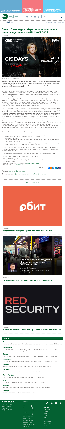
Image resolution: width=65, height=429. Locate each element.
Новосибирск (8, 347)
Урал (45, 417)
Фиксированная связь (28, 410)
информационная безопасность (24, 174)
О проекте (4, 404)
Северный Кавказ (48, 423)
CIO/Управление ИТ (27, 408)
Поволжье (46, 411)
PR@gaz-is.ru (19, 165)
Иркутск (6, 364)
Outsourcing (25, 422)
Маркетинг (12, 171)
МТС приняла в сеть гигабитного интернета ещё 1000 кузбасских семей (25, 372)
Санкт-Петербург (48, 409)
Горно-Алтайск (8, 375)
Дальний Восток (47, 421)
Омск (5, 342)
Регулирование (26, 424)
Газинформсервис (40, 174)
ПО (31, 420)
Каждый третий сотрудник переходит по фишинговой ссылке (27, 231)
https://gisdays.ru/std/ (33, 163)
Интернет (25, 404)
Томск (5, 354)
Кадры (30, 422)
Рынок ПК (25, 416)
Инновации (25, 426)
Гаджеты (31, 426)
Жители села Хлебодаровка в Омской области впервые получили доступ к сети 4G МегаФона (32, 344)
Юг (44, 419)
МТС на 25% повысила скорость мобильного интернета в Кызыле (24, 382)
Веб (31, 414)
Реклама (4, 406)
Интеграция (25, 412)
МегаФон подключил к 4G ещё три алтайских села (19, 393)
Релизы (45, 425)
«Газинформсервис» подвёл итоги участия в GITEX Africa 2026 (27, 280)
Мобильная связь (27, 406)
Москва (45, 413)
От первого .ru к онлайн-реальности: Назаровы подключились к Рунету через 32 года (30, 361)
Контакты (10, 404)
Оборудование (26, 420)
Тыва (5, 380)
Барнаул (6, 391)
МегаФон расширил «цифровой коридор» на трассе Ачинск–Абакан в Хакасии (27, 387)
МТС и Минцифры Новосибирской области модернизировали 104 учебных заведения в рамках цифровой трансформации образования (30, 350)
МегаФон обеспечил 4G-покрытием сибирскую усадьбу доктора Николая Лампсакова (30, 356)
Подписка (9, 406)
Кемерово (6, 370)
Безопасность (20, 171)
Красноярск (7, 359)
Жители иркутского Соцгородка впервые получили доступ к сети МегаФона (27, 366)
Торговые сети (26, 418)
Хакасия (6, 385)
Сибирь (45, 415)
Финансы (33, 424)
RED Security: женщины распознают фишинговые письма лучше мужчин (32, 330)
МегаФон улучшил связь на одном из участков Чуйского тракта (23, 377)
